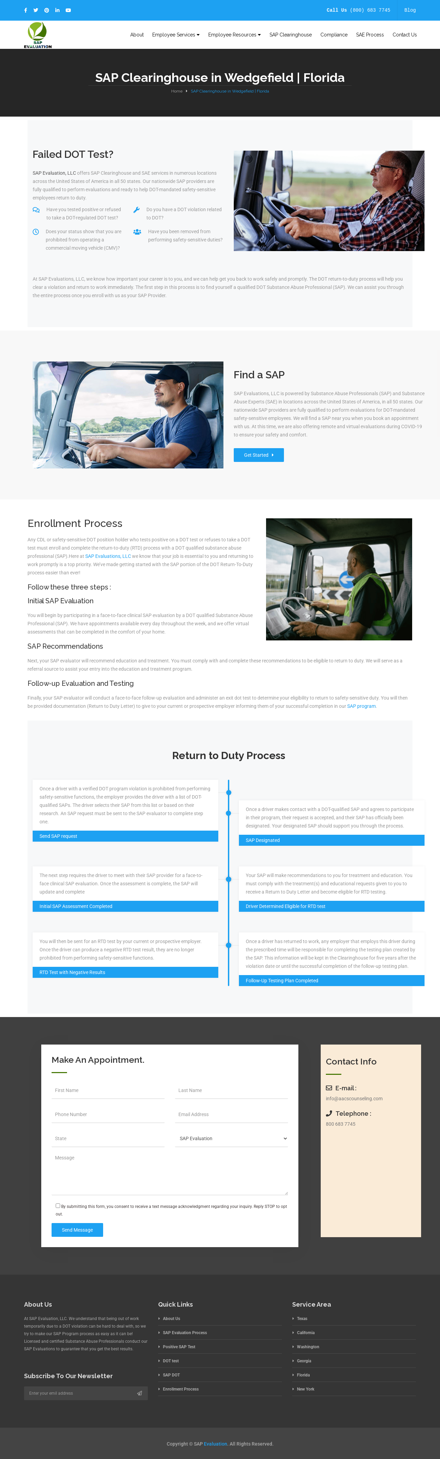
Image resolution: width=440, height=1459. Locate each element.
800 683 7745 (340, 1124)
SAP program (361, 706)
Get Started (259, 455)
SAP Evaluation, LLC (54, 173)
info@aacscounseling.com (354, 1098)
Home (177, 91)
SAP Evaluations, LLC (108, 556)
